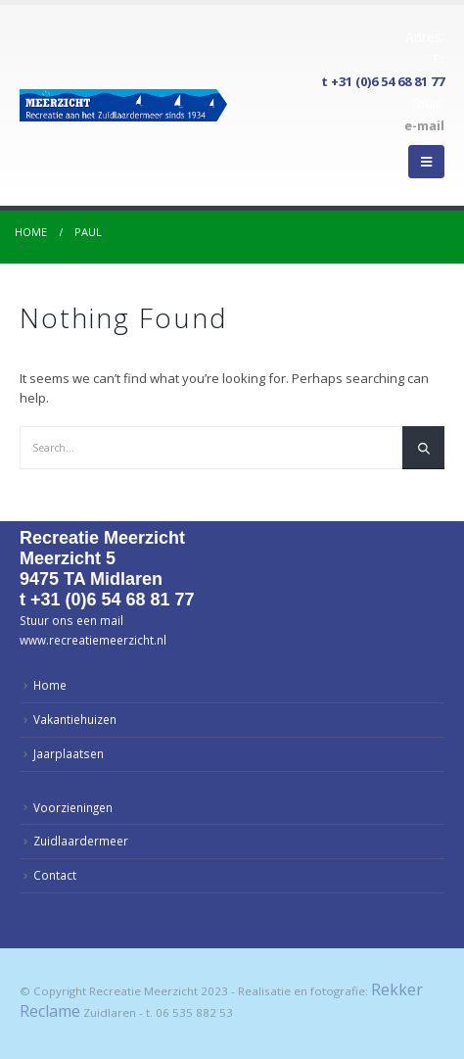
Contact (54, 875)
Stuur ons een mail (71, 620)
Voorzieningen (73, 807)
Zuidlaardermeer (80, 840)
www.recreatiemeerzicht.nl (93, 640)
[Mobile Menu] (426, 161)
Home (50, 685)
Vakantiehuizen (74, 719)
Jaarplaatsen (68, 753)
